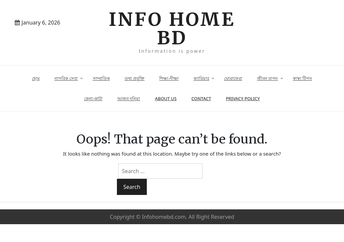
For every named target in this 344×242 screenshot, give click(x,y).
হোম (36, 78)
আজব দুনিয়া (128, 98)
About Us (165, 98)
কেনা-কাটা (93, 98)
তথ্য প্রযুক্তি (134, 78)
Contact (201, 98)
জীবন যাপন (267, 78)
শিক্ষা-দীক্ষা (168, 78)
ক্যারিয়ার (201, 78)
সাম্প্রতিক (101, 78)
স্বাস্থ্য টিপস (302, 78)
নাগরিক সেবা (66, 78)
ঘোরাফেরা (233, 78)
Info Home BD (172, 28)
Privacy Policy (243, 98)
